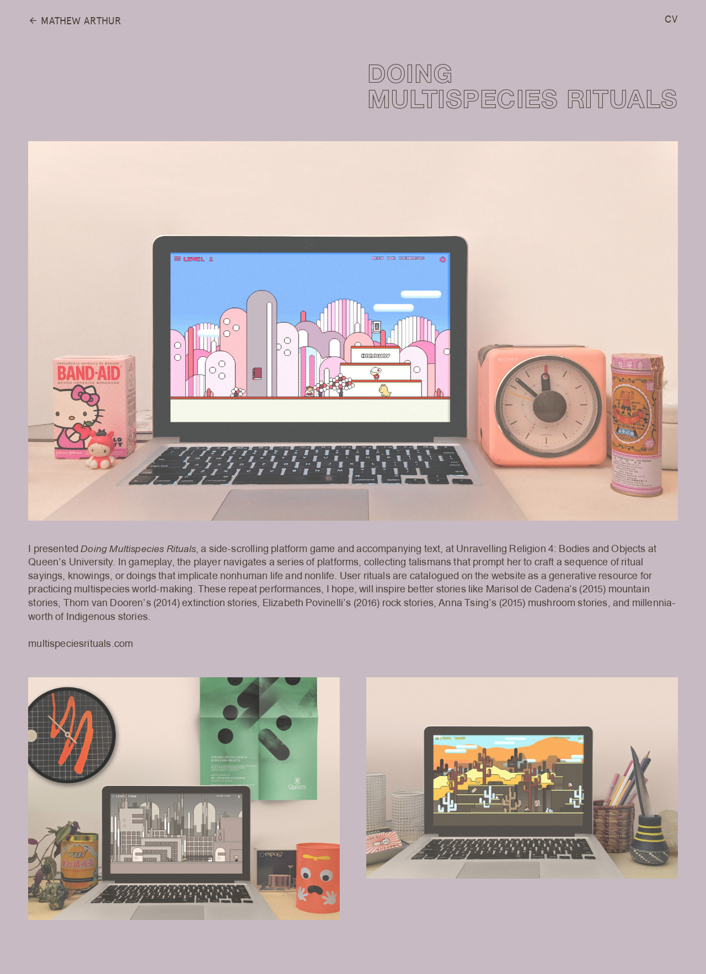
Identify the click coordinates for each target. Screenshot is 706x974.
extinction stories (219, 603)
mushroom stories (568, 603)
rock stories (408, 603)
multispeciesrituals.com (80, 644)
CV (671, 19)
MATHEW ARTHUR (74, 21)
